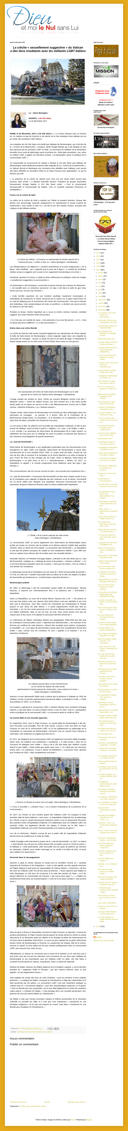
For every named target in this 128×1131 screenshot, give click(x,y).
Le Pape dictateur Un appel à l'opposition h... (107, 629)
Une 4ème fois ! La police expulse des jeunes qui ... (107, 486)
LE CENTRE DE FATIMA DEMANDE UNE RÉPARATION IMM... (107, 594)
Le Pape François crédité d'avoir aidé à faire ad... (108, 717)
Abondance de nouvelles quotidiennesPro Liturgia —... (107, 671)
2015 (98, 263)
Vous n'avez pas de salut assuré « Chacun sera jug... (107, 610)
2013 (98, 256)
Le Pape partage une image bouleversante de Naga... (108, 919)
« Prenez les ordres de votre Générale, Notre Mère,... (107, 537)
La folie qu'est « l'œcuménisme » (105, 480)
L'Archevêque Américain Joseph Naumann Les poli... (107, 503)
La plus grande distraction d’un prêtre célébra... (108, 454)
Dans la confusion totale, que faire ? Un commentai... (107, 641)
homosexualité (30, 1032)
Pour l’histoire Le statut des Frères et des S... (107, 382)
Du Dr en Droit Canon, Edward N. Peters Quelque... (106, 587)
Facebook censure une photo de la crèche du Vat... (107, 663)
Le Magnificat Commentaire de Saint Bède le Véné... (107, 784)
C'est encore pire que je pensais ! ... (107, 738)
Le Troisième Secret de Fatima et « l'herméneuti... (107, 315)
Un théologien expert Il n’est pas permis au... (107, 443)
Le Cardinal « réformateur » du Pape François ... (108, 798)
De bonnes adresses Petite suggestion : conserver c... (106, 845)
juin (99, 290)
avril (100, 283)
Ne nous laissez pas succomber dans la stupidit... (106, 617)
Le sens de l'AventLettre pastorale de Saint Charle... (107, 357)
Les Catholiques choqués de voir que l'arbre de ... (108, 803)
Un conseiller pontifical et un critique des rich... (107, 757)
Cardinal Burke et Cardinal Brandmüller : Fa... (108, 711)
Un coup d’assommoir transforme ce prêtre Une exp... (106, 656)
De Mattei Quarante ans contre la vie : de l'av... (107, 730)
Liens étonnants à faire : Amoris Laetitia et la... (107, 567)
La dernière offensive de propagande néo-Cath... (108, 321)
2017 (98, 270)
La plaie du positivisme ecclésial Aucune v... (106, 408)
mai (99, 286)
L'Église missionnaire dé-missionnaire (107, 562)
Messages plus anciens (77, 1102)
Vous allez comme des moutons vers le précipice (106, 679)
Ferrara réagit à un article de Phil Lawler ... (107, 691)
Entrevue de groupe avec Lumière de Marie (107, 878)
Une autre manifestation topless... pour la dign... (108, 839)
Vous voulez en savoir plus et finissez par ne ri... (107, 897)
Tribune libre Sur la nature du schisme (108, 685)
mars (100, 279)
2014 (98, 260)
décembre (102, 310)
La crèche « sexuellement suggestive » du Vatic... (108, 744)
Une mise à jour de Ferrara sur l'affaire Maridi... (106, 871)
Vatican (49, 1032)
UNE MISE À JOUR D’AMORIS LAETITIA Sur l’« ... (107, 705)
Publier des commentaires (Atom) (33, 1106)
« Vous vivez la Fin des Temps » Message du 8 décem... (108, 649)
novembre (102, 306)
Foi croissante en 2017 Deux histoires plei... (106, 403)
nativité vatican (41, 1032)
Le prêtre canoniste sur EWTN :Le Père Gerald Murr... (107, 602)
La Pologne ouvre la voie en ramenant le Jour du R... (107, 769)
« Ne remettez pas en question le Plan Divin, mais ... (107, 723)
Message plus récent (18, 1102)
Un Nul (99, 937)
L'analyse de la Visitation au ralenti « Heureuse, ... (107, 750)
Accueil (47, 1102)
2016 (98, 266)
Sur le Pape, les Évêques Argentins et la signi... (107, 635)
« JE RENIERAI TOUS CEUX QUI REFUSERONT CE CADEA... (106, 495)
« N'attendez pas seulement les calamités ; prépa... (108, 890)
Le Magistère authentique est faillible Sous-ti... (107, 448)
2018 (98, 926)
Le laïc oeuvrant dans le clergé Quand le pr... (107, 518)
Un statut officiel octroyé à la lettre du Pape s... (108, 343)
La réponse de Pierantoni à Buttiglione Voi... (107, 544)
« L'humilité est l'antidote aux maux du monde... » (107, 460)
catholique (20, 1032)
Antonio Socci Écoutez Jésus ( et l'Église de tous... (106, 550)
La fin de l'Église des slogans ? (106, 860)
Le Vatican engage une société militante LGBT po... (107, 776)
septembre (102, 300)
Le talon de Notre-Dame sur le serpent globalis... (108, 623)
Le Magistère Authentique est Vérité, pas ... (107, 377)
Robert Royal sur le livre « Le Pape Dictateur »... (108, 531)
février (101, 276)
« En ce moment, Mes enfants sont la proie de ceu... (108, 420)
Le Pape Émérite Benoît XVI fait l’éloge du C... (107, 913)
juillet (100, 293)
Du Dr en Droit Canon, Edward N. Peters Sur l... (107, 389)
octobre (101, 303)
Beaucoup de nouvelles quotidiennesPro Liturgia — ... (107, 396)
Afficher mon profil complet (104, 941)
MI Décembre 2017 (105, 439)
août (100, 296)
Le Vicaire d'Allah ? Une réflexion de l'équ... (107, 414)
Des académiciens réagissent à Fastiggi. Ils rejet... (107, 333)
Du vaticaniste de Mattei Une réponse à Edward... (107, 697)
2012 (98, 253)
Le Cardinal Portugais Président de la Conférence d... (106, 428)
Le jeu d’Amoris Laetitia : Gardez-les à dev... (107, 371)
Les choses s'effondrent (107, 903)
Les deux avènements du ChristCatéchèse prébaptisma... (107, 350)
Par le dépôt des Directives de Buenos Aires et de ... (107, 524)
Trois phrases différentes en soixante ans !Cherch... (107, 468)
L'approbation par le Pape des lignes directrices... (108, 580)
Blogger (89, 1120)
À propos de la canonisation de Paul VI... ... (107, 810)
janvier (101, 273)
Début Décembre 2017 (106, 339)
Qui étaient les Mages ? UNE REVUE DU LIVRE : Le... (107, 817)
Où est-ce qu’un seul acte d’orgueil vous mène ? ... (107, 832)
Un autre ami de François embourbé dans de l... (107, 883)
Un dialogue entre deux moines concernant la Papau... (107, 574)
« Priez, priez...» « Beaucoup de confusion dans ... (108, 511)
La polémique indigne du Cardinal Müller (107, 327)
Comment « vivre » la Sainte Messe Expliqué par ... (107, 825)
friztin (73, 1120)
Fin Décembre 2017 (105, 734)
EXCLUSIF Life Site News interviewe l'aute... (108, 557)
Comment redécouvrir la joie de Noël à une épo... (107, 853)
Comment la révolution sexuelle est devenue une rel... (107, 791)
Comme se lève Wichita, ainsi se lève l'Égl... (107, 434)
